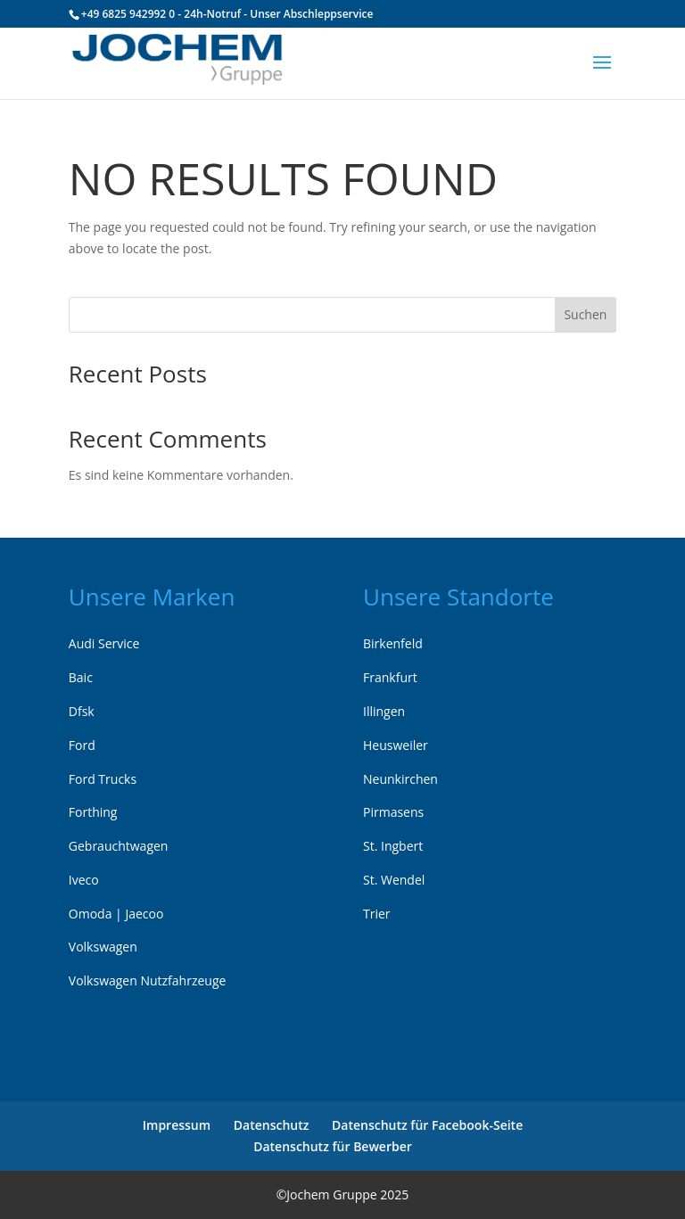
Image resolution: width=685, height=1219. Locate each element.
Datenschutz (271, 1124)
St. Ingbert (393, 845)
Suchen (585, 314)
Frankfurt (390, 677)
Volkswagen (103, 946)
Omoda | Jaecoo (116, 913)
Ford (82, 745)
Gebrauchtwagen (119, 845)
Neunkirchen (400, 778)
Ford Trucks (102, 778)
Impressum (176, 1124)
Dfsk (82, 711)
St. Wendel (394, 879)
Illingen (384, 711)
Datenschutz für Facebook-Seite (427, 1124)
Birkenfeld (393, 643)
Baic (81, 677)
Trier (377, 913)
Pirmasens (393, 811)
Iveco (84, 879)
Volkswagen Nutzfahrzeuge (148, 980)
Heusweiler (395, 745)
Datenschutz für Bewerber (332, 1146)
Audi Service (104, 643)
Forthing (93, 811)
